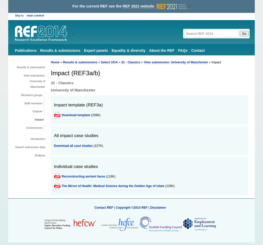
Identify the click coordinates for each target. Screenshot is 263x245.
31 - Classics (130, 62)
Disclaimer (158, 207)
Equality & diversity (128, 50)
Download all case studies (73, 146)
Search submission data (30, 147)
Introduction (38, 138)
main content (35, 15)
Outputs (37, 111)
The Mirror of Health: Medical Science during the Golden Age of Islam (113, 186)
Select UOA (109, 62)
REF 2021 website (155, 6)
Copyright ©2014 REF (132, 207)
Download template (76, 115)
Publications (26, 50)
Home (55, 62)
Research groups (31, 95)
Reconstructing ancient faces (83, 176)
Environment (34, 127)
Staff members (33, 103)
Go (244, 34)
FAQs (182, 50)
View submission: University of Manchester (34, 81)
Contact (198, 50)
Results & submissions (60, 50)
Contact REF (104, 207)
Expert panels (96, 50)
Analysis (40, 155)
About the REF (161, 50)
